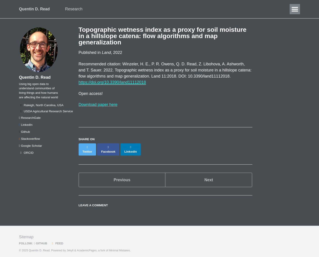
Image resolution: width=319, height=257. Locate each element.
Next (208, 176)
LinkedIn (26, 126)
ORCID (26, 154)
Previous (122, 176)
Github (24, 133)
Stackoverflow (29, 140)
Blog (169, 9)
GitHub (41, 239)
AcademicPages (87, 246)
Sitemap (26, 233)
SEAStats (204, 9)
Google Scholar (30, 147)
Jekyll (70, 246)
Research (75, 9)
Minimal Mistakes (120, 246)
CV (184, 9)
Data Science (104, 9)
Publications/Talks (141, 9)
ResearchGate (30, 119)
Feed (57, 239)
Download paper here (98, 105)
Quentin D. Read (35, 9)
